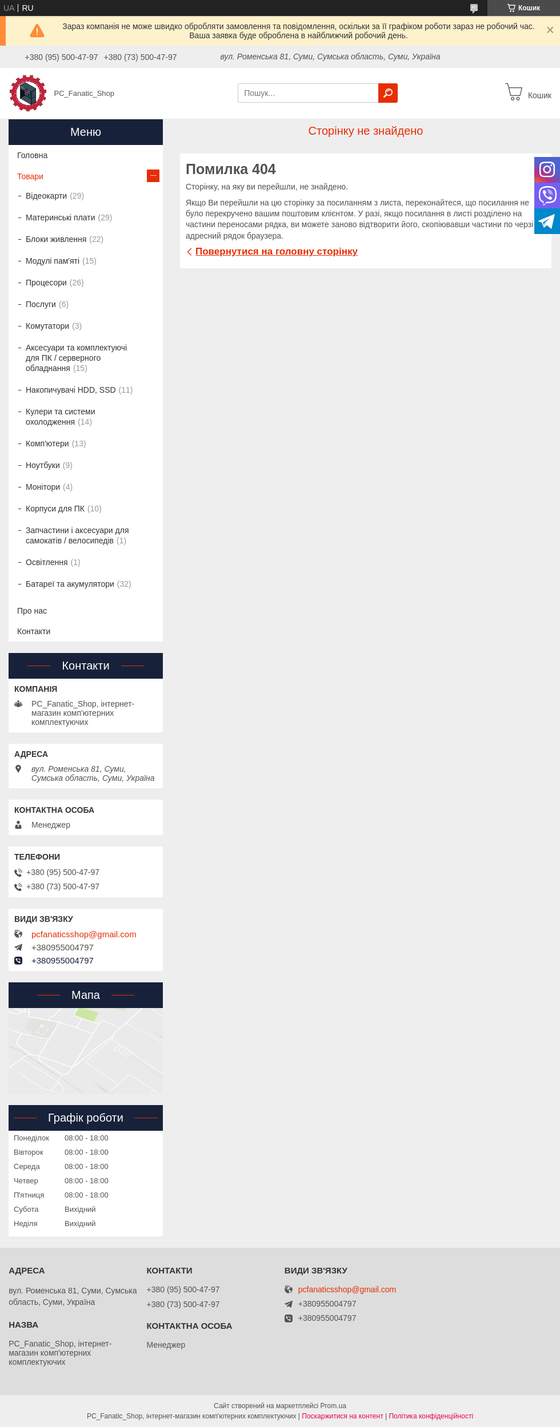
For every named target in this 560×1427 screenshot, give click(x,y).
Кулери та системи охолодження (60, 416)
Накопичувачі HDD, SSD (71, 389)
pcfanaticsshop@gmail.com (84, 934)
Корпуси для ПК (55, 508)
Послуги (41, 304)
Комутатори (47, 325)
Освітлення (47, 562)
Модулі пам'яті (52, 260)
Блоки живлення (56, 239)
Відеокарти (46, 195)
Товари (30, 176)
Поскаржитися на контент (342, 1416)
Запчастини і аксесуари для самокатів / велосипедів (77, 535)
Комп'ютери (47, 443)
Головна (32, 155)
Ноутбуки (43, 465)
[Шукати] (388, 93)
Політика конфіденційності (431, 1416)
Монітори (43, 486)
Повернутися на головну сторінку (276, 251)
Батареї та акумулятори (70, 583)
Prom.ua (333, 1406)
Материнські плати (60, 217)
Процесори (46, 282)
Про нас (32, 610)
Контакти (33, 631)
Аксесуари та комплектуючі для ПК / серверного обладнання (76, 358)
